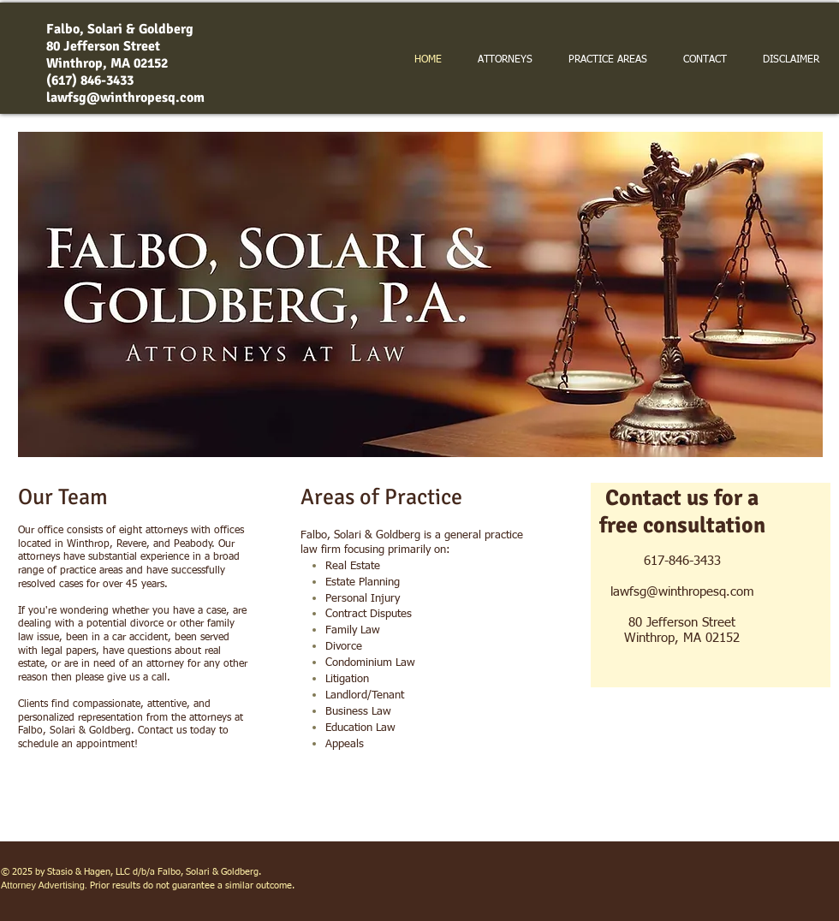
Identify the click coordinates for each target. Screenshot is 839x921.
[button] (420, 294)
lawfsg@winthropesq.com (125, 97)
